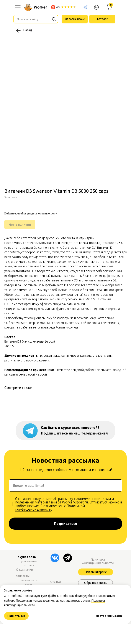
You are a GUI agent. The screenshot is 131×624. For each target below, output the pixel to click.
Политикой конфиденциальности (50, 507)
